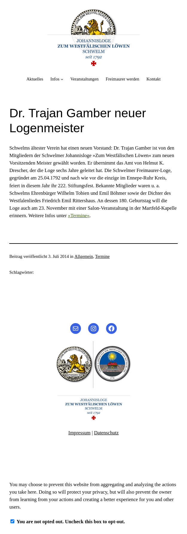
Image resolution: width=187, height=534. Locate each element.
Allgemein (83, 256)
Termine (102, 256)
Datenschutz (106, 433)
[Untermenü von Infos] (62, 79)
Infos (54, 79)
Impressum (79, 433)
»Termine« (79, 215)
